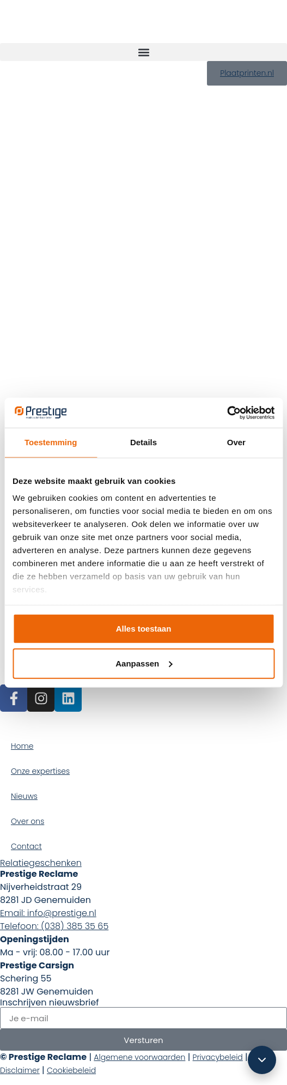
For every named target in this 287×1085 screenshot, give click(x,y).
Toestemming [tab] (51, 442)
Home (22, 746)
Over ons (27, 821)
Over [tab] (236, 442)
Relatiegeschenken (41, 863)
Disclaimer (20, 1070)
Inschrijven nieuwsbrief (49, 1002)
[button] (143, 52)
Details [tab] (143, 442)
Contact (26, 846)
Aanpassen (143, 663)
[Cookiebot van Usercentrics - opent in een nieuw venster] (226, 412)
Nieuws (24, 796)
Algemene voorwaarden (139, 1057)
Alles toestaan (144, 628)
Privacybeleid (218, 1057)
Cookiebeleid (71, 1070)
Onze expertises (40, 771)
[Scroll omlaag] (262, 1060)
